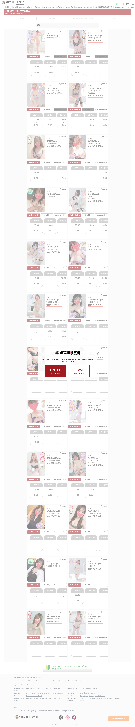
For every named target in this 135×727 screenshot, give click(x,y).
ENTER (56, 371)
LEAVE (79, 371)
